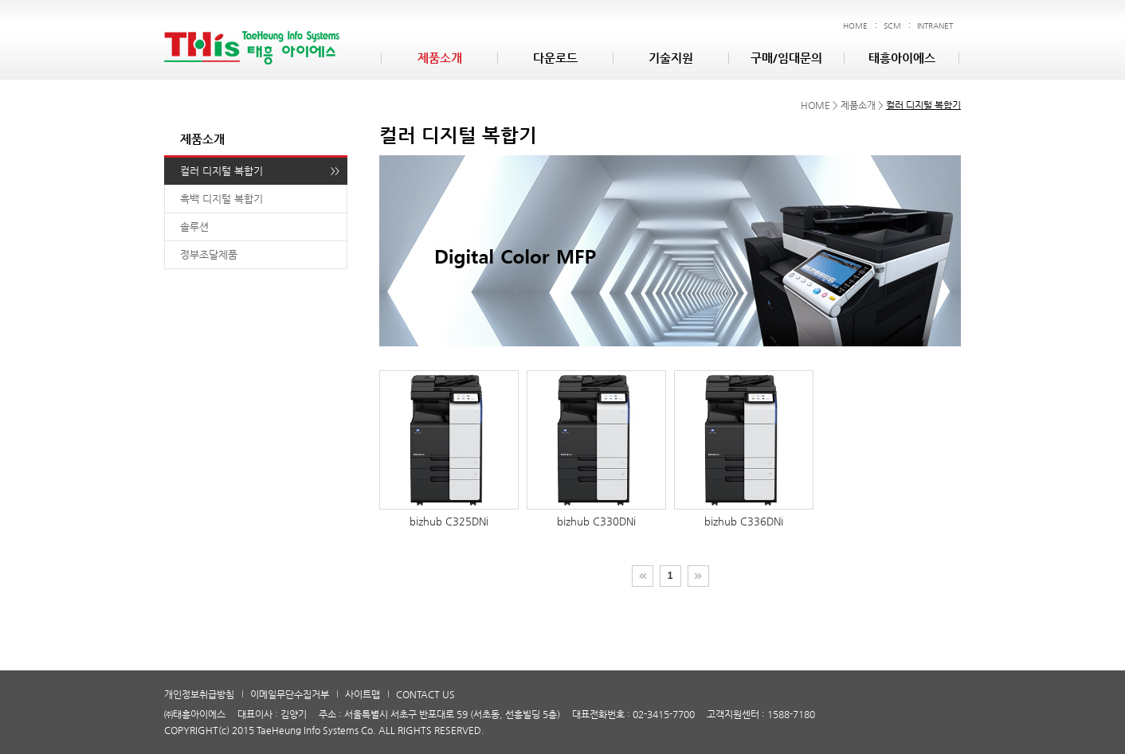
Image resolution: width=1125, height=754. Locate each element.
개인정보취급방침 (199, 694)
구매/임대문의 (786, 57)
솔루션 (194, 226)
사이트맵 (362, 694)
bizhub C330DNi (596, 448)
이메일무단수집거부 (289, 694)
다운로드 (555, 57)
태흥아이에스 (901, 57)
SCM (892, 25)
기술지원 (671, 57)
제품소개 (439, 57)
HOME (855, 25)
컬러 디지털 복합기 (221, 171)
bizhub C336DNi (743, 448)
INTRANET (935, 25)
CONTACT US (425, 694)
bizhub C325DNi (449, 448)
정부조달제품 (208, 254)
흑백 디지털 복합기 (221, 199)
